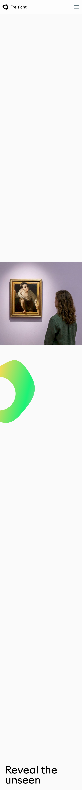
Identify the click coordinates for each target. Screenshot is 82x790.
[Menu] (77, 7)
